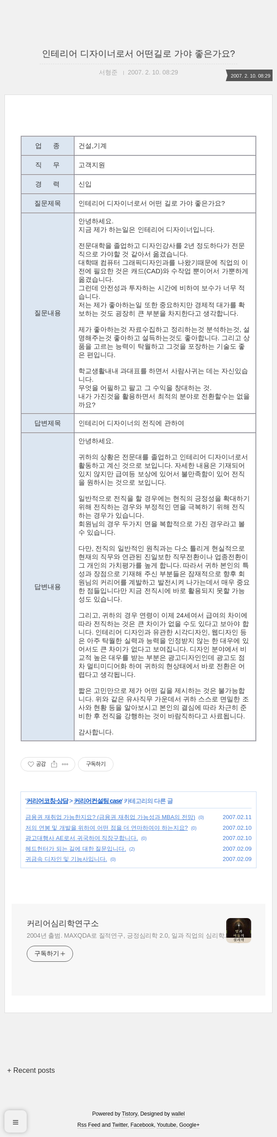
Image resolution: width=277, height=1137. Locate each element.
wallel (178, 1114)
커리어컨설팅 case (98, 800)
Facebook (142, 1125)
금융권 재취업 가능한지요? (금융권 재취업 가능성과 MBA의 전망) (110, 817)
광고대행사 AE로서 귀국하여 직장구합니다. (81, 838)
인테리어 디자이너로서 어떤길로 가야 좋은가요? (138, 53)
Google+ (189, 1125)
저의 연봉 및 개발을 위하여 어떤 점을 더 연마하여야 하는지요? (106, 827)
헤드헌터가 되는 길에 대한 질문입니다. (75, 848)
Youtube (166, 1125)
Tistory (130, 1114)
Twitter (120, 1125)
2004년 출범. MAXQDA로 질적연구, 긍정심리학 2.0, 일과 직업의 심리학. (126, 935)
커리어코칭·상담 (47, 800)
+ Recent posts (31, 1070)
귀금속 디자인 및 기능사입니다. (66, 859)
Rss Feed (88, 1125)
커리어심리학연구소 (63, 923)
